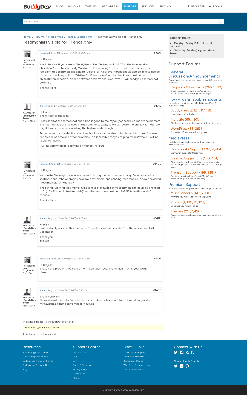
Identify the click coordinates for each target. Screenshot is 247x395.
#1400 (157, 163)
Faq (75, 356)
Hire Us (76, 378)
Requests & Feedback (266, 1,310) (196, 87)
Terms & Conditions (83, 365)
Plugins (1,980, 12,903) (188, 202)
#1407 (157, 258)
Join (75, 361)
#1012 (157, 105)
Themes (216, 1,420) (186, 211)
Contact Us (79, 373)
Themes (91, 6)
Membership (79, 352)
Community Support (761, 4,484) (197, 149)
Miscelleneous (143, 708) (190, 193)
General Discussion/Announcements (194, 74)
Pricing (165, 6)
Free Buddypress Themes (36, 352)
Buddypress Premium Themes (38, 361)
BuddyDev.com (136, 390)
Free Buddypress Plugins (35, 356)
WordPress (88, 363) (186, 128)
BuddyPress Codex (133, 361)
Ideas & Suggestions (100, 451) (194, 158)
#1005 (157, 52)
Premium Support (184, 184)
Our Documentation (133, 369)
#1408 (157, 290)
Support (130, 6)
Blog (59, 6)
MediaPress (110, 6)
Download (135, 352)
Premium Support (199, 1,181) (193, 172)
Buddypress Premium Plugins (37, 365)
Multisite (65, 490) (185, 119)
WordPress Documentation (137, 365)
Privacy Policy (80, 369)
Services (148, 6)
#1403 (157, 218)
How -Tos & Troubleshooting (195, 99)
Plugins (74, 6)
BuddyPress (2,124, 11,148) (191, 110)
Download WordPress (134, 356)
